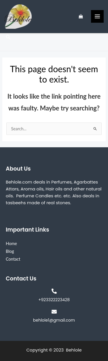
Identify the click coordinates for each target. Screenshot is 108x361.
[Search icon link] (8, 37)
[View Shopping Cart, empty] (80, 16)
